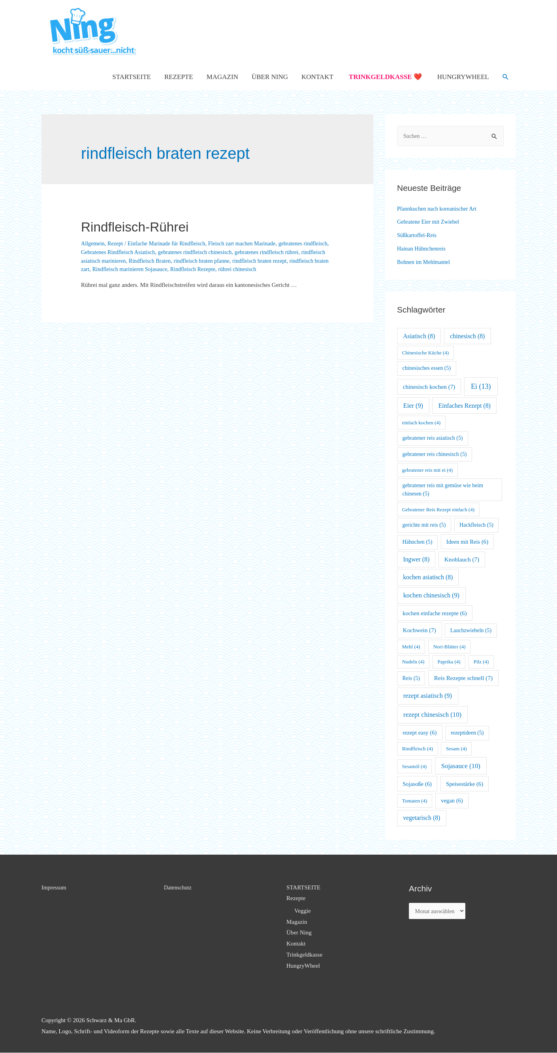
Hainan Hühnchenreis (422, 248)
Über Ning (270, 77)
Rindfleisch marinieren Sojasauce (193, 269)
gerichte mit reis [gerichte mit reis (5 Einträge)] (424, 525)
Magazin (222, 77)
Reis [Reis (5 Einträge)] (411, 678)
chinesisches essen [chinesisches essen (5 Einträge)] (427, 368)
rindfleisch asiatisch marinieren (135, 261)
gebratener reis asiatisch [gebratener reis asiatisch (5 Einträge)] (433, 438)
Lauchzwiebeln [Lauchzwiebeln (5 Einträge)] (470, 630)
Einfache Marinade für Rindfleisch (171, 243)
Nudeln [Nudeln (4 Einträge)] (413, 662)
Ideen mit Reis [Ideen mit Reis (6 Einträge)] (467, 542)
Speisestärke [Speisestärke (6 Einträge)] (464, 784)
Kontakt (317, 77)
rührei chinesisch (307, 269)
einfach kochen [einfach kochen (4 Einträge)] (421, 423)
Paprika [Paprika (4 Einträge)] (449, 662)
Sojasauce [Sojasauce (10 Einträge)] (460, 766)
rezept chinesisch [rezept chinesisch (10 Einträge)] (432, 714)
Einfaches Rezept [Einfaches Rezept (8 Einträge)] (464, 405)
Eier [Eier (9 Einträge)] (413, 405)
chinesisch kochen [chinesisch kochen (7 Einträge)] (429, 386)
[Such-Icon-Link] (506, 77)
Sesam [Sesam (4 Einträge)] (456, 749)
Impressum (54, 887)
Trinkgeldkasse (304, 954)
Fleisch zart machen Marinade (251, 243)
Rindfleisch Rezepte (260, 269)
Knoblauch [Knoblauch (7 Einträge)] (461, 559)
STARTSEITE (131, 77)
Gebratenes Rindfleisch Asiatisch (148, 252)
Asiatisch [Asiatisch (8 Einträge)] (419, 336)
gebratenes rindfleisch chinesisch (230, 252)
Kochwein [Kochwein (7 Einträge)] (419, 630)
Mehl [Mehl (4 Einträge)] (411, 647)
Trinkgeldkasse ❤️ (385, 77)
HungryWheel (463, 77)
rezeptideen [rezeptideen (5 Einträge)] (467, 733)
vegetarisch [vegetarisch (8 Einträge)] (421, 817)
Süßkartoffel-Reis (418, 235)
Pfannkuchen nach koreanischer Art (439, 208)
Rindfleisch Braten (197, 261)
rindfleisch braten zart (124, 269)
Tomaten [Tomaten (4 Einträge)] (414, 801)
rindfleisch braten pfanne (252, 261)
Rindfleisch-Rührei (145, 226)
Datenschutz (178, 887)
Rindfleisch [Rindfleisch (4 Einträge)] (417, 749)
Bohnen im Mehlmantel (425, 262)
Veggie (302, 911)
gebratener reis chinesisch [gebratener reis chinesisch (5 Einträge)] (435, 454)
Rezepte (178, 77)
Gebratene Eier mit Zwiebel (430, 222)
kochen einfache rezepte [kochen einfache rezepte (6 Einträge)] (435, 613)
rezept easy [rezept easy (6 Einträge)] (420, 732)
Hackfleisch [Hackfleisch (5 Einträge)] (476, 525)
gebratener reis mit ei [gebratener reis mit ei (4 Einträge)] (427, 470)
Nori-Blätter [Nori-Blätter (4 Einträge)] (449, 647)
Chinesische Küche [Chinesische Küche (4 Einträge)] (425, 353)
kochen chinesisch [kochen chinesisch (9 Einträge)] (431, 595)
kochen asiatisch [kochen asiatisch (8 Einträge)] (428, 577)
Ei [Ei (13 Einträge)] (481, 386)
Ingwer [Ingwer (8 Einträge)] (416, 559)
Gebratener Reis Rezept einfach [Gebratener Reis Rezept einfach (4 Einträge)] (438, 509)
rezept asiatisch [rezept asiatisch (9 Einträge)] (427, 695)
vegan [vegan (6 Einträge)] (452, 800)
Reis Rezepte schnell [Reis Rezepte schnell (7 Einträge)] (463, 677)
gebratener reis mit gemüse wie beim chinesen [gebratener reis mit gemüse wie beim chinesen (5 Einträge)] (443, 489)
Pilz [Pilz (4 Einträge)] (481, 662)
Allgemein (93, 243)
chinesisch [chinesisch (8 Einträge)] (467, 336)
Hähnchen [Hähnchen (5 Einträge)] (418, 542)
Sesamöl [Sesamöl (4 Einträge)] (414, 766)
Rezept (117, 243)
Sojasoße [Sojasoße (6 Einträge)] (417, 784)
